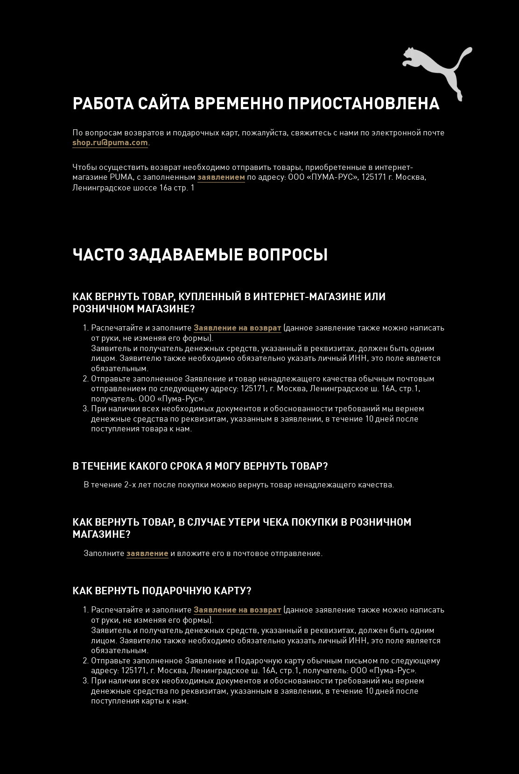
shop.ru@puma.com (110, 142)
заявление (147, 553)
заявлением (221, 177)
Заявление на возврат (237, 327)
